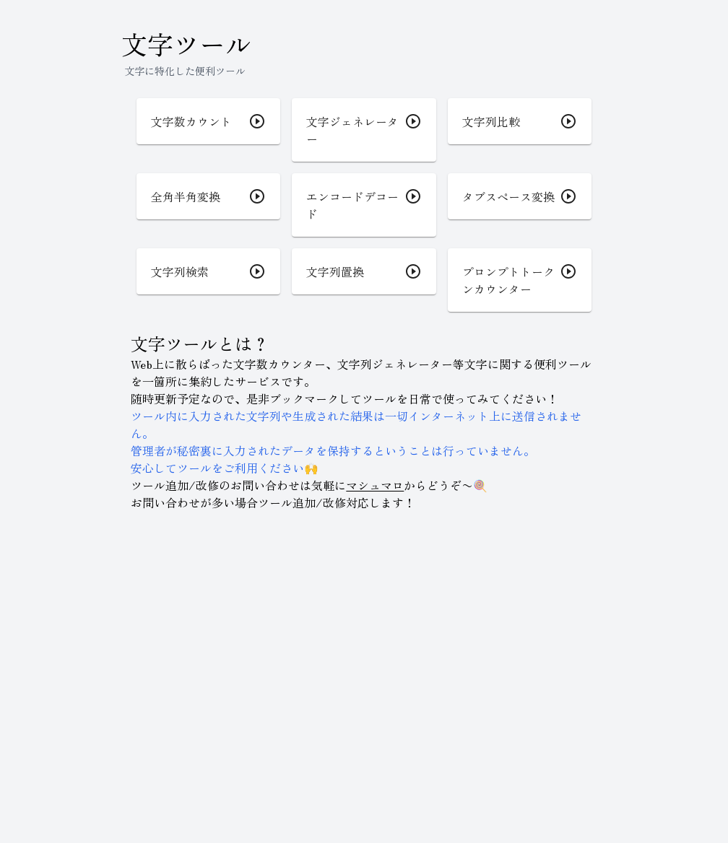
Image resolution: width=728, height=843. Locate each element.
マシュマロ (375, 485)
